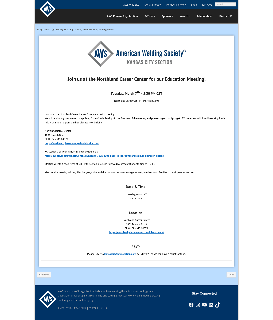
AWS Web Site (131, 4)
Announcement (90, 29)
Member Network (176, 4)
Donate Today (152, 4)
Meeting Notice (106, 29)
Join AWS (207, 4)
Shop (194, 4)
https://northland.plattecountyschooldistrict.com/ (72, 143)
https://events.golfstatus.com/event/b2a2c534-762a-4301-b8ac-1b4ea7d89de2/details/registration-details (104, 155)
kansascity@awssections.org (120, 254)
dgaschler (44, 29)
